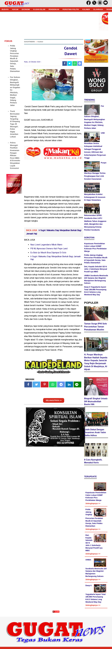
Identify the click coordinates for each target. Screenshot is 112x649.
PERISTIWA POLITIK (71, 9)
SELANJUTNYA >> (54, 400)
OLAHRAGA (98, 9)
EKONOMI (26, 9)
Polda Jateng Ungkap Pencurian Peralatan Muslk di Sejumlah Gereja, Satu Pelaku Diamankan (15, 58)
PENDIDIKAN (54, 9)
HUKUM (15, 9)
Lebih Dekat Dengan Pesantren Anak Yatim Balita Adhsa (95, 432)
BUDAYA (5, 9)
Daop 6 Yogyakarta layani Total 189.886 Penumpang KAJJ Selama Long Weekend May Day (95, 593)
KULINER (86, 9)
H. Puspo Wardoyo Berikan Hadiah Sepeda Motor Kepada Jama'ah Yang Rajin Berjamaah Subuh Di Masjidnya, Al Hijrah (95, 362)
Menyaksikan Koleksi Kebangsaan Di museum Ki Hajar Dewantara (94, 197)
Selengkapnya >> (92, 503)
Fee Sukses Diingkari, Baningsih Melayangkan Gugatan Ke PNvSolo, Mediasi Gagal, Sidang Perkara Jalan (94, 117)
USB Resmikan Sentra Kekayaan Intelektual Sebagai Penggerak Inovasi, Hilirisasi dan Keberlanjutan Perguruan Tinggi (95, 145)
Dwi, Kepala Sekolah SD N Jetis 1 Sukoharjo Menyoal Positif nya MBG (95, 269)
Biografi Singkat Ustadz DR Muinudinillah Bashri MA (96, 401)
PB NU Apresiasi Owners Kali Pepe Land (48, 248)
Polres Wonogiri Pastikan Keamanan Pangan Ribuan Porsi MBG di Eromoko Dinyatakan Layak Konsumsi (15, 155)
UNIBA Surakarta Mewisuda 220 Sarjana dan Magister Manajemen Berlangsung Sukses (96, 568)
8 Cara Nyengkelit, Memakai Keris (93, 461)
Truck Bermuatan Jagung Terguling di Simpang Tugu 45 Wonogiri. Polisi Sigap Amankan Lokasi (15, 124)
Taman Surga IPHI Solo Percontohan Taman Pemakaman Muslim (95, 327)
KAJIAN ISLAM (39, 9)
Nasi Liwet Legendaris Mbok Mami (46, 244)
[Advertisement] (56, 631)
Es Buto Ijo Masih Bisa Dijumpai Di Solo (48, 252)
